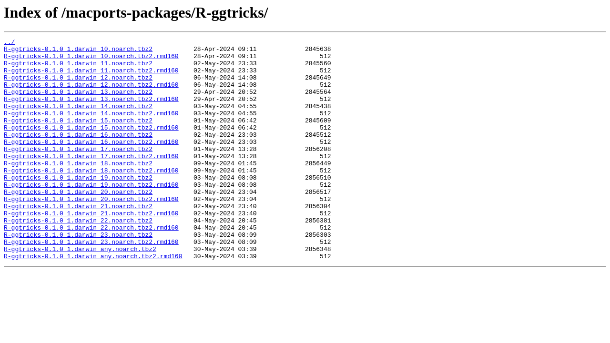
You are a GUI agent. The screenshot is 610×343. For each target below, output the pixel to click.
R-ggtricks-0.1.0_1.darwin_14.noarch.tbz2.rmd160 (91, 128)
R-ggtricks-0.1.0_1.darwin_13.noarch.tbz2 (78, 103)
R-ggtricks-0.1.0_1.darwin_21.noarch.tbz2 (78, 240)
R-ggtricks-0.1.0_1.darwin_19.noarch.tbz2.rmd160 (91, 214)
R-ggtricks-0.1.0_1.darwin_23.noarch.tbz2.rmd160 (91, 283)
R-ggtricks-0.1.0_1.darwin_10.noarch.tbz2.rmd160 (91, 60)
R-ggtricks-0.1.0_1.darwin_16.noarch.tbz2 (78, 154)
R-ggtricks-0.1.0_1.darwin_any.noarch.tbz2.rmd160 (93, 300)
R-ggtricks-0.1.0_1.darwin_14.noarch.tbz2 (78, 120)
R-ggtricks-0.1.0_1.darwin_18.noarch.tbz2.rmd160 (91, 197)
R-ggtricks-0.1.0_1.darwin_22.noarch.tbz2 (78, 257)
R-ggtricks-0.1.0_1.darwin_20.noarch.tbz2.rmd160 (91, 231)
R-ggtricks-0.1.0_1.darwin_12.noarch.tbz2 (78, 85)
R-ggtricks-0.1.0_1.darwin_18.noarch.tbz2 (78, 188)
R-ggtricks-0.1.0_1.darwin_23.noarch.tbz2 (78, 274)
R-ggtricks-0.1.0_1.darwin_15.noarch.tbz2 (78, 137)
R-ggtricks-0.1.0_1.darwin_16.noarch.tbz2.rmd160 (91, 163)
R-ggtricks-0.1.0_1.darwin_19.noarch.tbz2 (78, 206)
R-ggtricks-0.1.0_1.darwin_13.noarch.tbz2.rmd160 (91, 111)
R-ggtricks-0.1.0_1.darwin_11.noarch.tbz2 (78, 68)
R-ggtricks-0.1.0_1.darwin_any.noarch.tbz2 (80, 291)
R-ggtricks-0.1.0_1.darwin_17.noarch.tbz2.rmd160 (91, 180)
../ (9, 43)
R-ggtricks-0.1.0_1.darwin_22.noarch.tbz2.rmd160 (91, 266)
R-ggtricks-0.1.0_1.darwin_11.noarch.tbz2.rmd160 (91, 77)
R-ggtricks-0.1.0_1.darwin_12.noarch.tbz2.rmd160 (91, 94)
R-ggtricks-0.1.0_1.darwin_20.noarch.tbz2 (78, 223)
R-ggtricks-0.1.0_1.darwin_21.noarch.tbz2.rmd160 (91, 248)
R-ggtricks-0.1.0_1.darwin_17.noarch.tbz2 (78, 171)
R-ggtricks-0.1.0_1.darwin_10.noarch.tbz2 (78, 51)
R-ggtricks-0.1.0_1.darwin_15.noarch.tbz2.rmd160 (91, 145)
